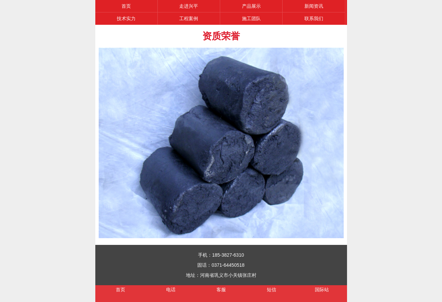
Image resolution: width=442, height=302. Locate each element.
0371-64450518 (227, 265)
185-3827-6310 (228, 255)
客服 (221, 289)
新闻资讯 (313, 6)
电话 (171, 289)
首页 (126, 6)
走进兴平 (188, 6)
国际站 (322, 289)
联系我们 (313, 18)
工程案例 (188, 18)
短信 (271, 289)
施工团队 (251, 18)
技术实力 (126, 18)
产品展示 (251, 6)
